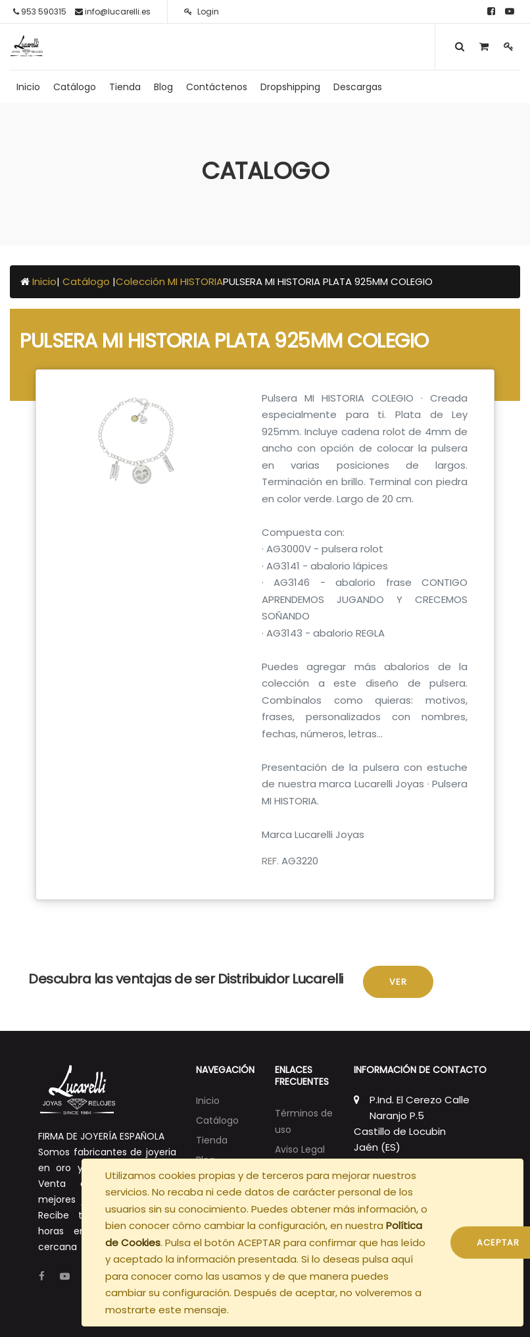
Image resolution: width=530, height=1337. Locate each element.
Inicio (44, 281)
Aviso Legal (300, 1149)
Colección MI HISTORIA (169, 281)
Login (201, 11)
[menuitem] (28, 86)
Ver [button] (398, 982)
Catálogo (87, 281)
